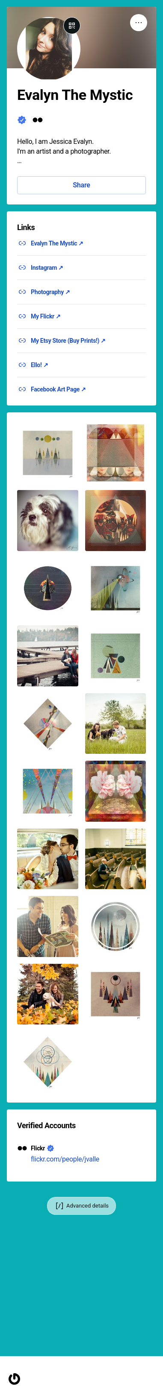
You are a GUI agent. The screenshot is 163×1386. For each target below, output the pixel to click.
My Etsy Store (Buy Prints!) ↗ (68, 340)
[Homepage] (14, 1379)
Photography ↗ (50, 292)
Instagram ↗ (47, 267)
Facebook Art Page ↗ (58, 389)
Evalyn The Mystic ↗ (57, 243)
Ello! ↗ (39, 365)
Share (81, 185)
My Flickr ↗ (46, 316)
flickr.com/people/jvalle (65, 1159)
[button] (47, 453)
